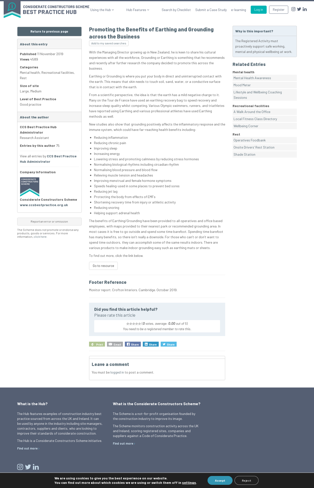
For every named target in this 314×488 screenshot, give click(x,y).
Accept (220, 480)
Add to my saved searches (108, 43)
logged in (117, 372)
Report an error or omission (49, 221)
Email (117, 344)
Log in (258, 10)
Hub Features (144, 10)
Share (135, 344)
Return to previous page (49, 31)
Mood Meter (242, 85)
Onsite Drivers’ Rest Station (254, 147)
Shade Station (244, 154)
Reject (246, 480)
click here (40, 236)
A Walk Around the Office (252, 112)
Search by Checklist (176, 10)
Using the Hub (117, 10)
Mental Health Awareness (252, 78)
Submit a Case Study (211, 10)
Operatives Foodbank (250, 140)
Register (279, 10)
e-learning (238, 10)
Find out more (27, 448)
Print (99, 344)
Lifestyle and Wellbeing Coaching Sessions (258, 95)
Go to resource (103, 266)
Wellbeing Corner (246, 126)
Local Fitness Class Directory (255, 119)
